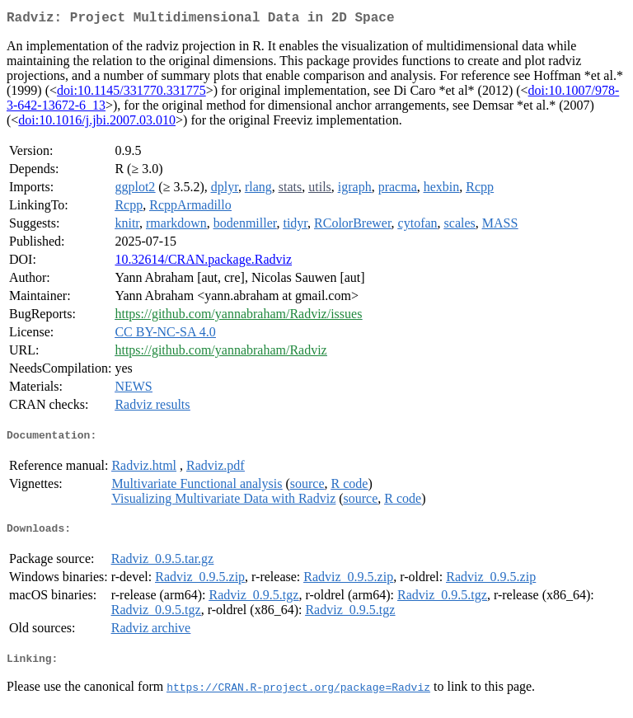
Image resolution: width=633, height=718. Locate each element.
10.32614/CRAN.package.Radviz (203, 263)
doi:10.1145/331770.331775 (131, 94)
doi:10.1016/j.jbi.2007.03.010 (97, 123)
